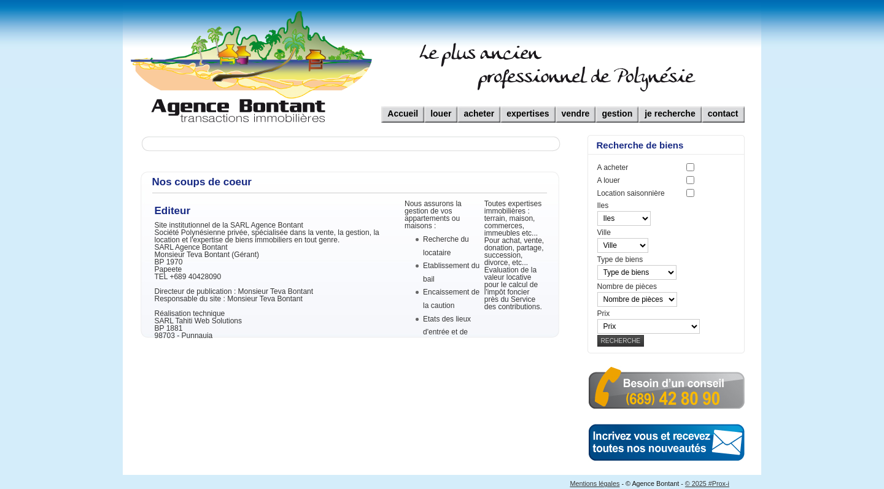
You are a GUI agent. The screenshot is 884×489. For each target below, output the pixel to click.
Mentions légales (594, 483)
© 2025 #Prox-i (707, 483)
